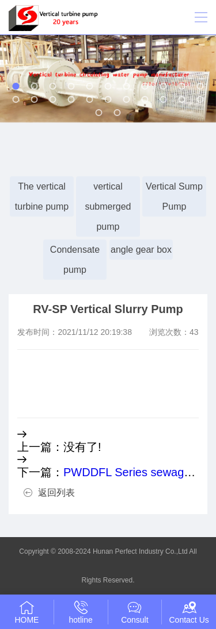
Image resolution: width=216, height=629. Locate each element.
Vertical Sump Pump (174, 196)
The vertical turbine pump (42, 196)
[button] (16, 86)
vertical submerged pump (108, 206)
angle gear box (141, 249)
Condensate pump (75, 260)
